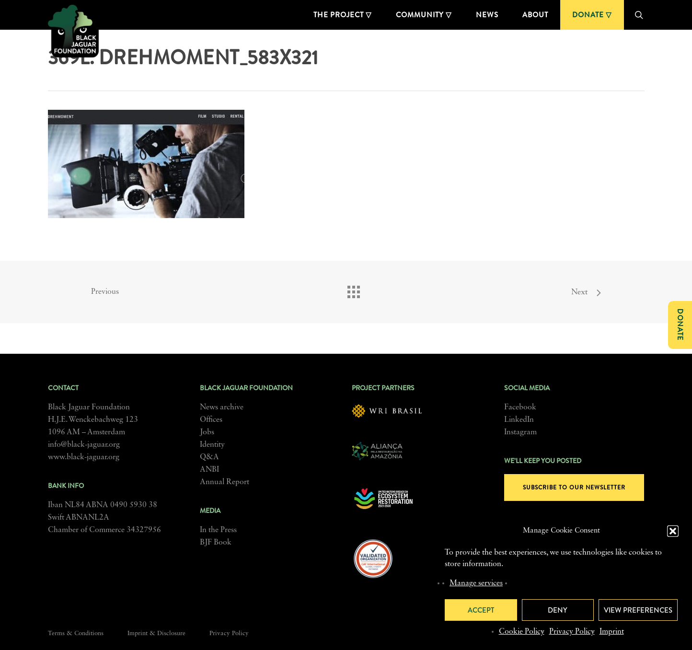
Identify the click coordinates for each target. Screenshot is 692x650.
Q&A (209, 457)
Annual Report (224, 482)
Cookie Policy (521, 632)
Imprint (612, 632)
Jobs (207, 432)
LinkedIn (519, 420)
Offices (211, 420)
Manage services (476, 583)
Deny (557, 610)
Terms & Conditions (76, 633)
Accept (481, 610)
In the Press (218, 530)
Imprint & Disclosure (156, 633)
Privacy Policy (572, 632)
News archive (221, 407)
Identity (212, 445)
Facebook (520, 407)
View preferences (638, 610)
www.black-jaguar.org (83, 457)
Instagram (520, 432)
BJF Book (215, 542)
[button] (673, 531)
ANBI (209, 470)
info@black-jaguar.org (84, 445)
